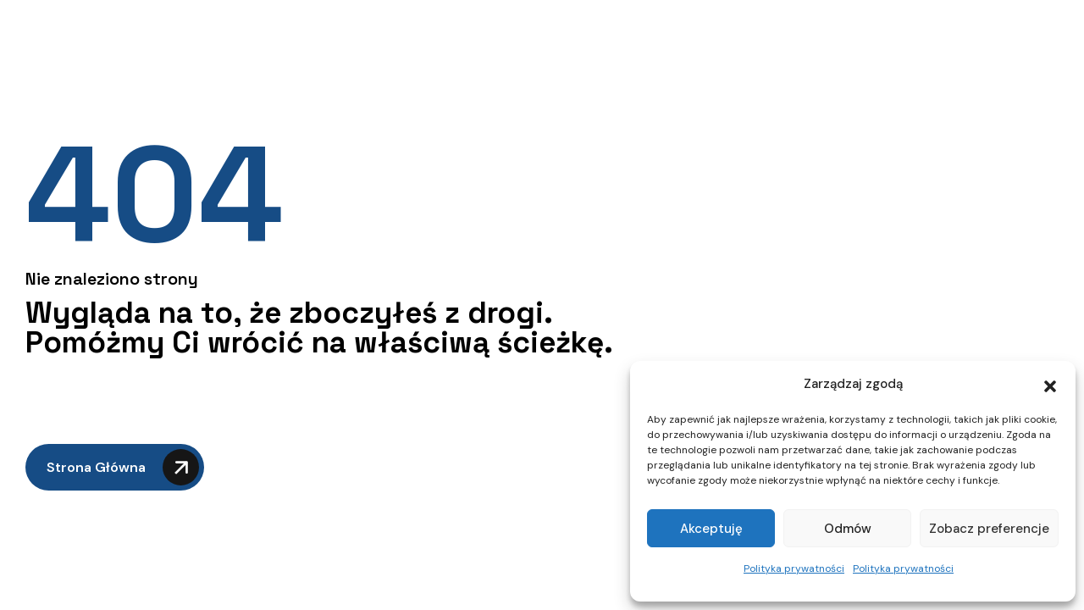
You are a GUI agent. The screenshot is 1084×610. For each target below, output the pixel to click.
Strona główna (123, 467)
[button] (1050, 384)
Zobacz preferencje (989, 528)
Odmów (847, 528)
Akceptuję (711, 528)
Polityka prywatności (794, 568)
